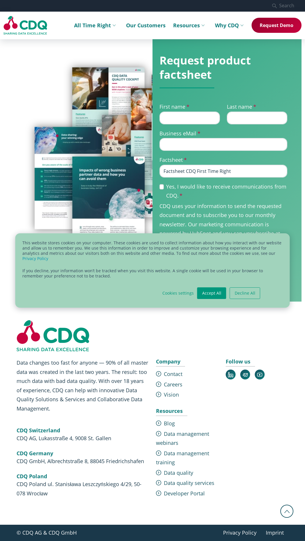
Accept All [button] (211, 293)
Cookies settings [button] (178, 293)
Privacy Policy (35, 258)
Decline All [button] (245, 293)
